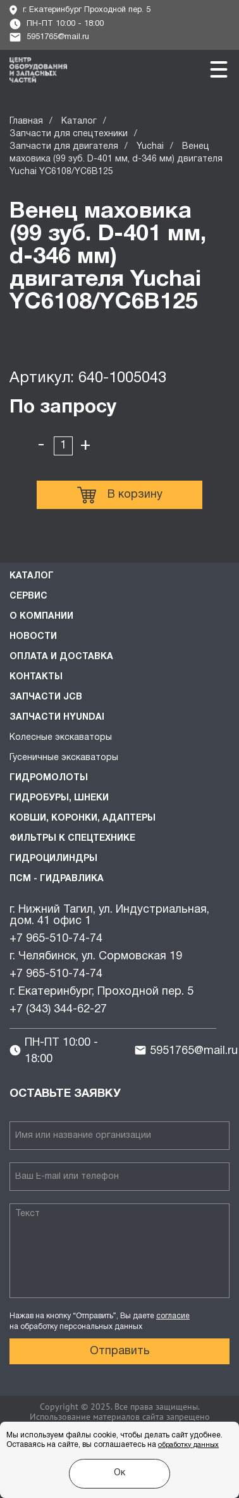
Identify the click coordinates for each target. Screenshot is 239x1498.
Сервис (28, 596)
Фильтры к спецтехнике (72, 838)
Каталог (79, 121)
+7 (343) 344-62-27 (58, 1009)
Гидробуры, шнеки (59, 798)
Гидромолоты (48, 778)
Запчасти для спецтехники (68, 134)
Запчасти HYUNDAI (56, 717)
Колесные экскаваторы (60, 738)
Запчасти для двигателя (63, 147)
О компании (41, 616)
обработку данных (188, 1445)
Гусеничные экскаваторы (63, 758)
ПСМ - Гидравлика (56, 879)
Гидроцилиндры (53, 859)
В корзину (119, 495)
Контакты (36, 677)
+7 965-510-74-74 (55, 938)
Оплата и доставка (61, 657)
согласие (173, 1316)
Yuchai (150, 147)
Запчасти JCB (45, 697)
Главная (26, 121)
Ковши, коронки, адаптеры (82, 818)
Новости (33, 637)
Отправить (120, 1351)
